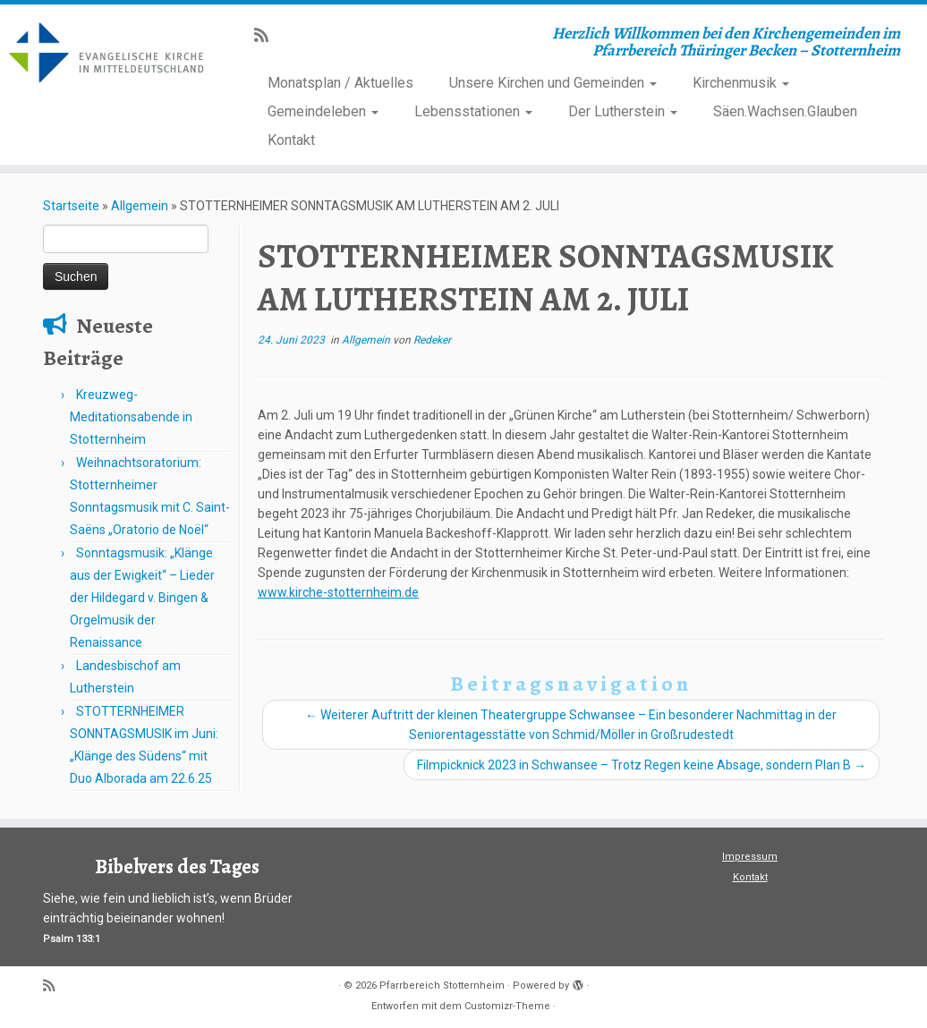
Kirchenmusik (741, 82)
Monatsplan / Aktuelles (340, 82)
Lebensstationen (473, 111)
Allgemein (139, 206)
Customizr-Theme (507, 1006)
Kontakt (291, 140)
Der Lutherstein (622, 111)
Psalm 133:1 (71, 939)
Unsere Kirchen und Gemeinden (553, 82)
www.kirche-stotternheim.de (338, 592)
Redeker (432, 340)
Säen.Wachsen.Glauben (785, 111)
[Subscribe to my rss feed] (267, 35)
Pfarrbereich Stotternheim (442, 985)
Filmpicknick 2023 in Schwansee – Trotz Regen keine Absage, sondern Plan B (641, 765)
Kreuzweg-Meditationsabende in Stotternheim (131, 416)
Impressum (750, 856)
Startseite (71, 206)
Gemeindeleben (323, 111)
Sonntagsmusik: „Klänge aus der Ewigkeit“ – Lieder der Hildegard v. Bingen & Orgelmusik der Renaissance (142, 598)
